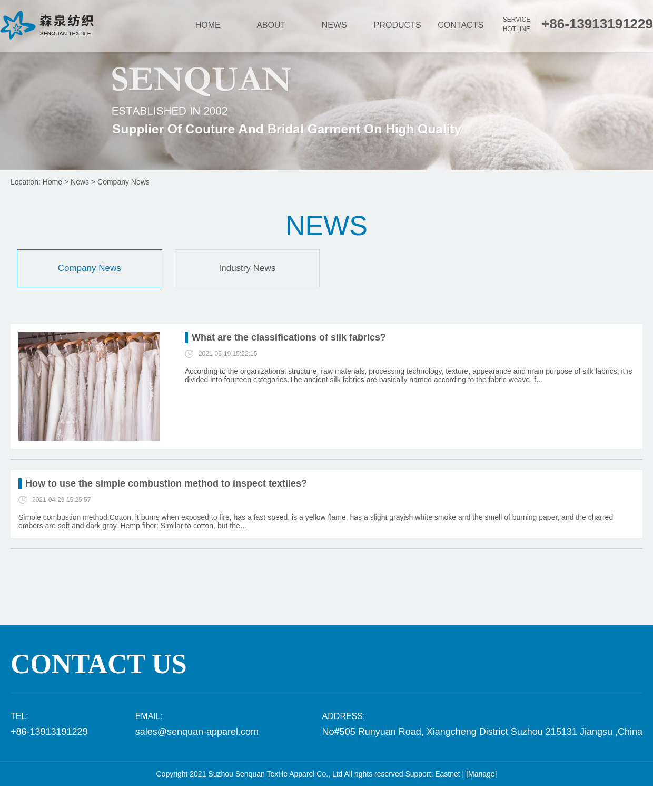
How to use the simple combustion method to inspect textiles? (166, 483)
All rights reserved (373, 774)
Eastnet (447, 774)
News (80, 182)
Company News (123, 182)
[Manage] (481, 774)
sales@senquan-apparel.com (197, 731)
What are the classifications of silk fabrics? (289, 337)
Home (52, 182)
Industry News (247, 268)
